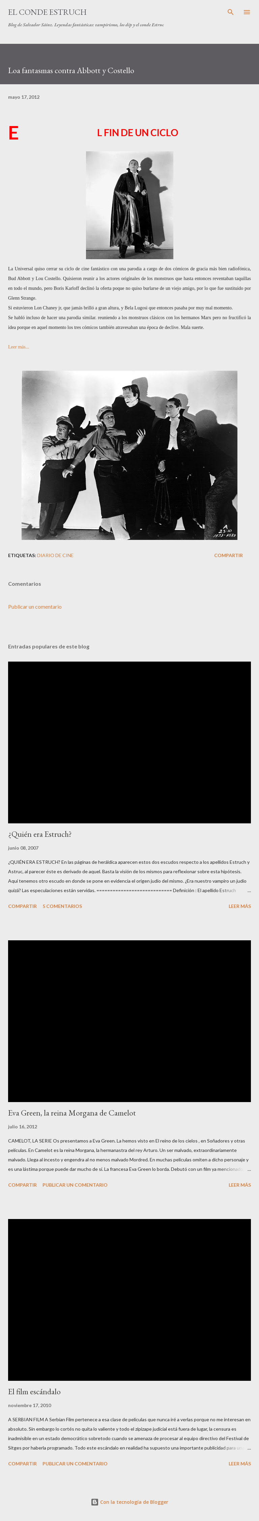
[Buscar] (231, 12)
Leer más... (18, 346)
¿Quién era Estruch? (40, 834)
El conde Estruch (47, 12)
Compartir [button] (228, 555)
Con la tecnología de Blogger (129, 1502)
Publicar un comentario (35, 606)
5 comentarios (62, 906)
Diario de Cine (55, 555)
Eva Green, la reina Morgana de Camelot (72, 1112)
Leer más (240, 906)
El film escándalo (34, 1391)
